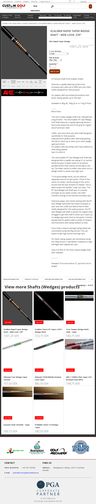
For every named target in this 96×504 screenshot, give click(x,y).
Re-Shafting (67, 15)
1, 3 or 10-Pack (55, 51)
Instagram (26, 1)
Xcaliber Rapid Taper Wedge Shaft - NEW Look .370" (62, 23)
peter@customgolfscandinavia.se (26, 473)
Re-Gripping (57, 15)
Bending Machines (18, 16)
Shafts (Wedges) (29, 23)
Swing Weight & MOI (77, 16)
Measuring (43, 15)
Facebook (18, 1)
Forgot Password (45, 1)
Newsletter (34, 1)
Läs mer (8, 322)
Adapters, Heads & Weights (7, 16)
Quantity (53, 64)
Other (50, 15)
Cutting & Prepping (30, 16)
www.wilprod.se (8, 1)
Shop (35, 6)
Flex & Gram (54, 58)
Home (5, 23)
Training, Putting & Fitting (89, 16)
